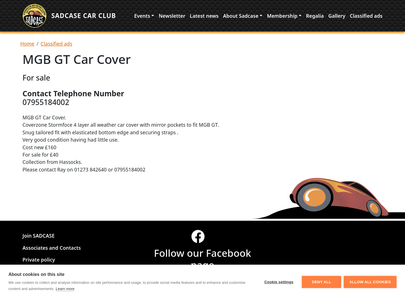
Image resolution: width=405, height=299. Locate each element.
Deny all (321, 282)
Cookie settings (278, 282)
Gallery (336, 16)
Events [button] (142, 16)
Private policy (38, 259)
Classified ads (366, 16)
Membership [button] (282, 16)
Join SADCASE (38, 236)
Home (27, 45)
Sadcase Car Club (85, 16)
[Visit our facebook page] (202, 239)
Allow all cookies (370, 282)
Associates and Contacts (51, 247)
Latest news (204, 16)
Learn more (65, 289)
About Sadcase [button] (240, 16)
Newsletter (172, 16)
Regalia (315, 16)
